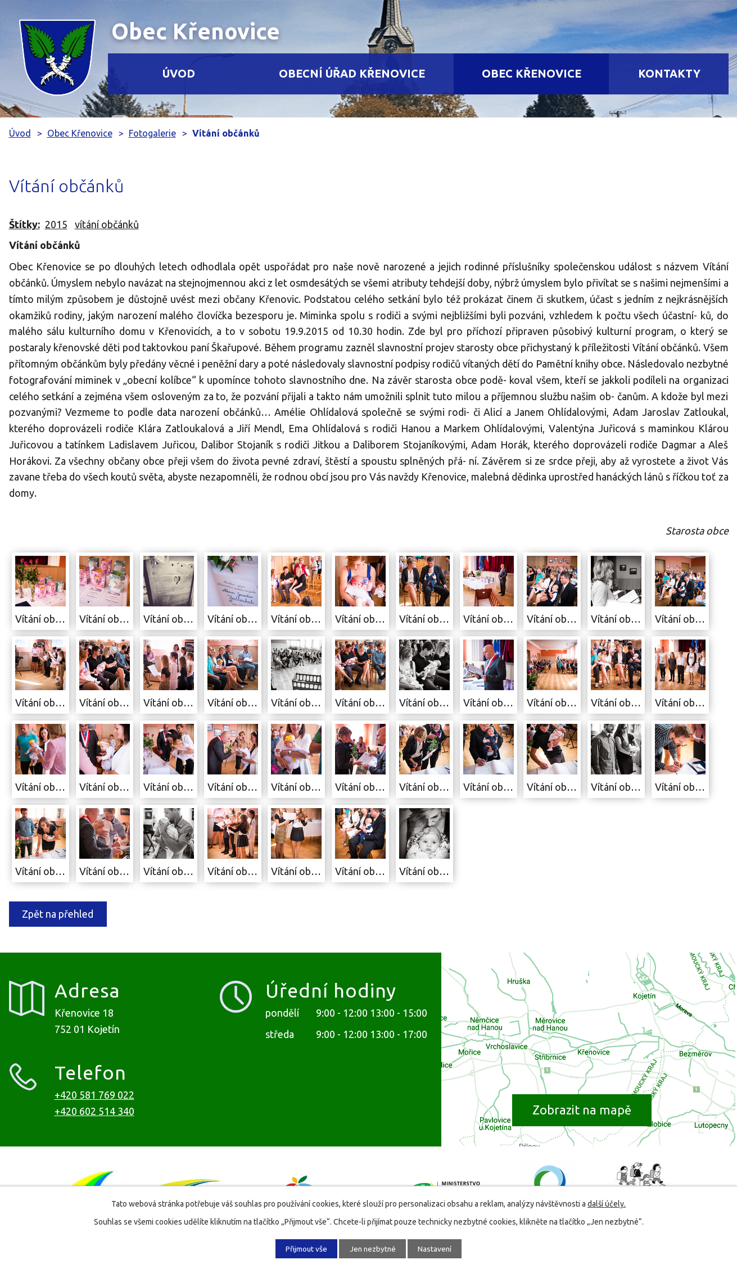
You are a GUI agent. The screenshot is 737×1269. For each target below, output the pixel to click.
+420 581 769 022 (94, 1094)
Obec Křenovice (531, 73)
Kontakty (669, 73)
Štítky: (24, 224)
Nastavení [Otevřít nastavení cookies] (439, 1248)
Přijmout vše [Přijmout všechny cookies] (302, 1248)
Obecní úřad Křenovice (352, 73)
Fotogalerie (152, 133)
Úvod (178, 73)
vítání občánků (107, 224)
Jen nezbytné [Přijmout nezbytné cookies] (373, 1248)
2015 (56, 224)
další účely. (606, 1203)
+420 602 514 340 (94, 1111)
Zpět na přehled (60, 913)
